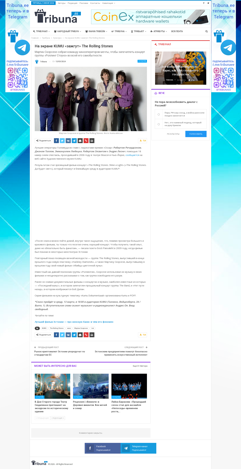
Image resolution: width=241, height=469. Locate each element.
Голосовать (196, 134)
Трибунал (40, 31)
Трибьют (137, 31)
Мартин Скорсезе (81, 328)
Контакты (95, 3)
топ (92, 328)
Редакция (72, 3)
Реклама (84, 3)
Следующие (57, 418)
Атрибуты (158, 31)
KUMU (44, 328)
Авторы (61, 3)
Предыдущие (42, 418)
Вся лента (177, 31)
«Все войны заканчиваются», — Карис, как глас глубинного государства (180, 70)
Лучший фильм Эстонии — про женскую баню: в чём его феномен (74, 321)
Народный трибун (66, 31)
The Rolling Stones (57, 328)
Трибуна (118, 31)
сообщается (132, 154)
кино (69, 328)
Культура (142, 61)
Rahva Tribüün (95, 31)
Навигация (107, 3)
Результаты (173, 134)
